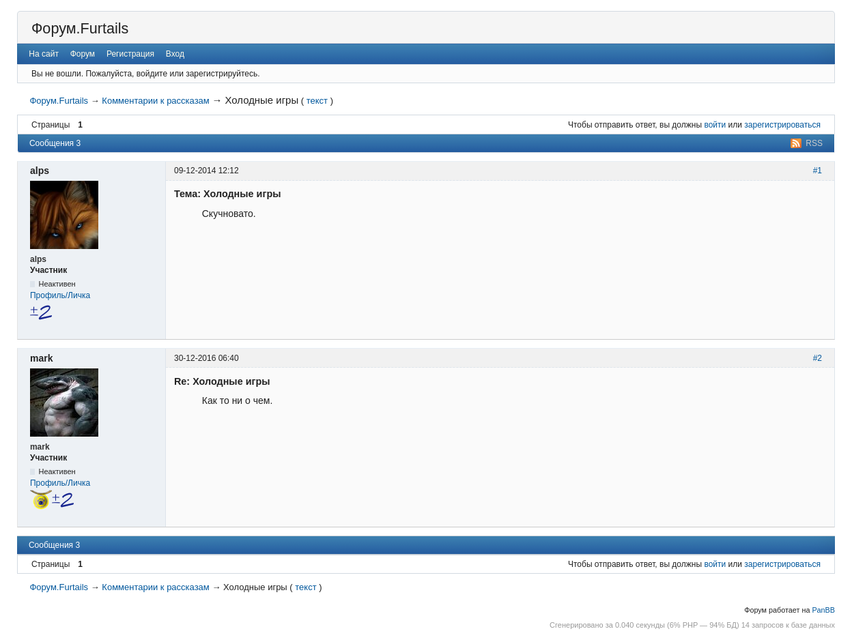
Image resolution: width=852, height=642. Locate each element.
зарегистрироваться (782, 125)
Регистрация (130, 54)
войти (715, 125)
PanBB (823, 610)
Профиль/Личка (60, 295)
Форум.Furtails (79, 28)
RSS (814, 143)
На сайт (44, 54)
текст (317, 101)
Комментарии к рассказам (155, 101)
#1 (817, 170)
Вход (175, 54)
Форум (82, 54)
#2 (817, 358)
